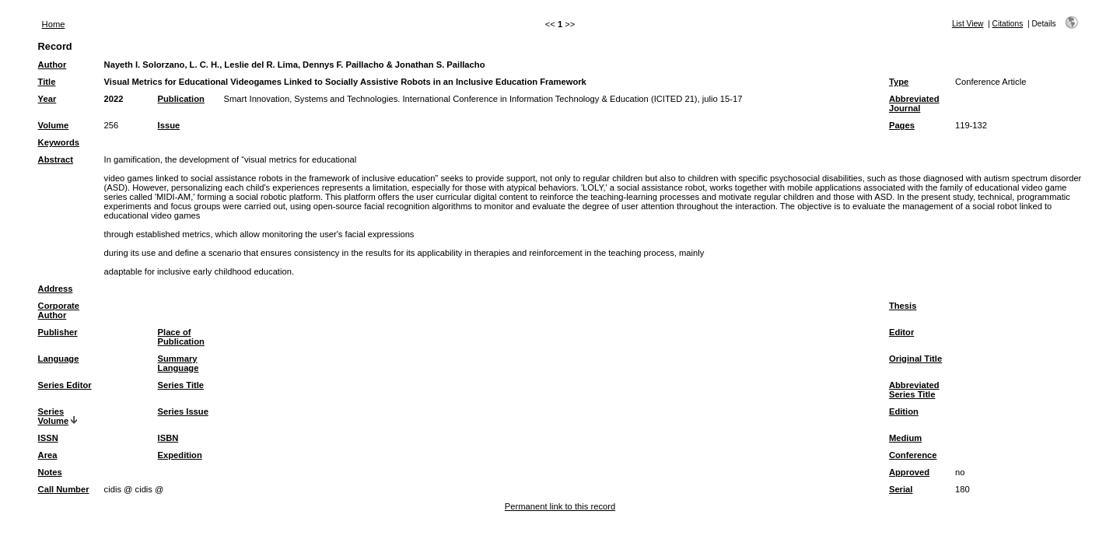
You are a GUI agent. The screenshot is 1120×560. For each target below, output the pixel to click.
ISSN (48, 438)
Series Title (181, 385)
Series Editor (65, 385)
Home (53, 24)
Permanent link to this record (560, 506)
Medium (905, 438)
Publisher (58, 332)
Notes (50, 472)
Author (52, 64)
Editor (901, 332)
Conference (913, 455)
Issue (169, 125)
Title (47, 81)
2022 (114, 98)
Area (48, 455)
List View (968, 23)
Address (55, 288)
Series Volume (53, 416)
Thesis (902, 305)
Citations (1008, 23)
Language (58, 358)
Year (47, 98)
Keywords (58, 142)
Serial (900, 489)
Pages (902, 125)
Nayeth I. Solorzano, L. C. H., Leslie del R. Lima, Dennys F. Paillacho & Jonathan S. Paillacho (294, 64)
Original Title (915, 358)
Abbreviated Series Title (914, 389)
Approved (909, 472)
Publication (181, 98)
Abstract (55, 159)
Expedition (180, 455)
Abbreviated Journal (914, 103)
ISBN (168, 438)
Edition (904, 411)
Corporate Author (58, 310)
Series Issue (183, 411)
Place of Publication (181, 336)
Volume (53, 125)
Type (898, 81)
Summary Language (178, 363)
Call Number (63, 489)
